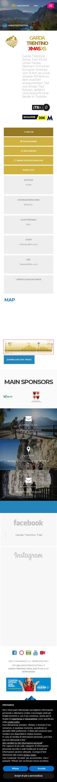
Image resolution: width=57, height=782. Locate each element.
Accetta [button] (41, 768)
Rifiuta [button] (15, 768)
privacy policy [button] (30, 755)
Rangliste (28, 170)
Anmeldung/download (28, 160)
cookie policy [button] (13, 722)
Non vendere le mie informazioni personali (22, 743)
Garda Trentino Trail (29, 534)
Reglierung (28, 151)
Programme (28, 141)
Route (28, 132)
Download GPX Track (19, 359)
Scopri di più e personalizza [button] (28, 776)
